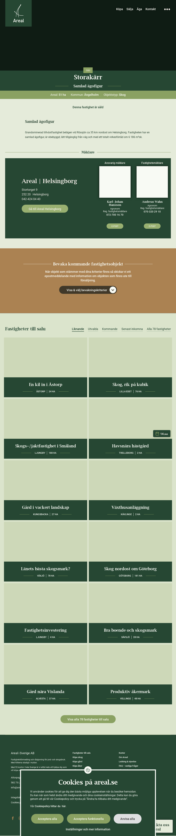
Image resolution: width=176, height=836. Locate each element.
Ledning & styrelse (127, 762)
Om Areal (123, 757)
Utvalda (93, 329)
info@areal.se (18, 788)
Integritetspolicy (19, 797)
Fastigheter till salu (81, 753)
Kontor (122, 753)
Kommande (109, 329)
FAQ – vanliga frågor (128, 766)
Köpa (119, 9)
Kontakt (151, 9)
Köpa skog (78, 757)
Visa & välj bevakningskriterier (91, 290)
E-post (115, 226)
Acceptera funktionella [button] (89, 819)
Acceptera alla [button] (47, 819)
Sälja (129, 9)
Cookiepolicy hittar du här (50, 806)
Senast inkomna (132, 329)
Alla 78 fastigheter (159, 329)
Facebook (13, 818)
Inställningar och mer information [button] (88, 829)
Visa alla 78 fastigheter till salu (88, 719)
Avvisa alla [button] (127, 819)
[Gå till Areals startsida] (18, 13)
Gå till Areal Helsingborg (45, 209)
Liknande (78, 329)
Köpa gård (77, 762)
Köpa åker (77, 766)
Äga (139, 9)
